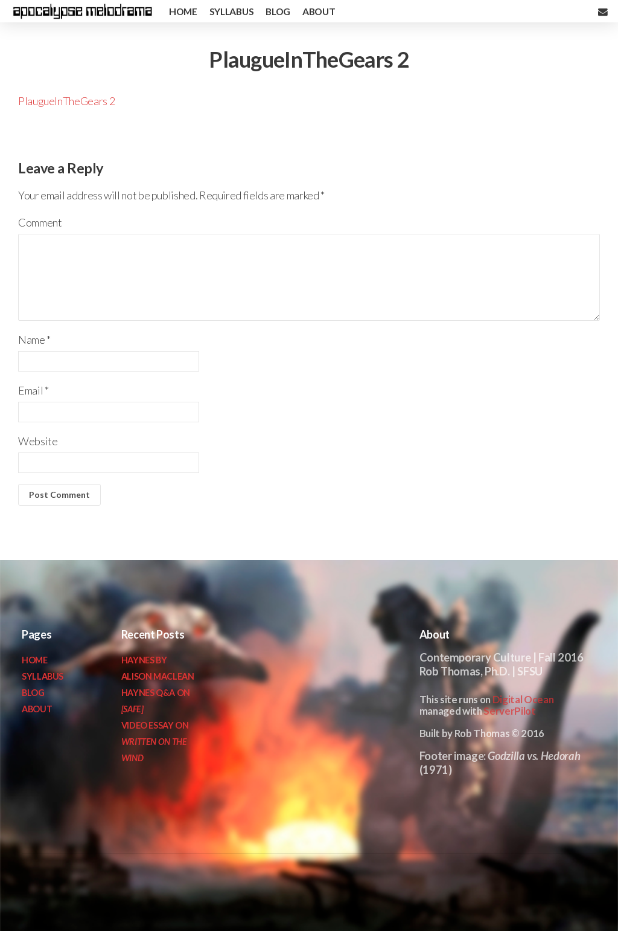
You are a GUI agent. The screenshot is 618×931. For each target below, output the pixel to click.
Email (33, 390)
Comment (40, 222)
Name (34, 339)
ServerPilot (509, 710)
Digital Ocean (523, 699)
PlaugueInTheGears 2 (66, 101)
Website (37, 441)
